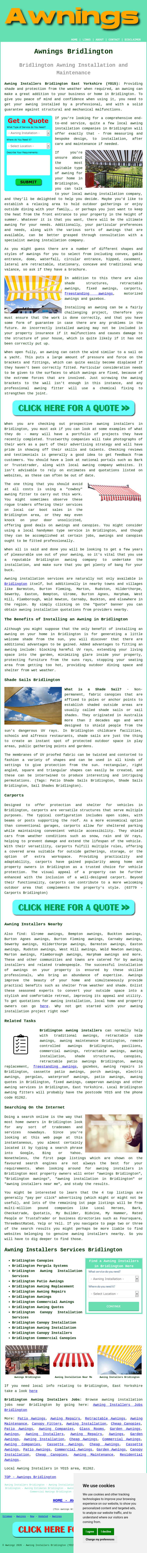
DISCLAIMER (133, 39)
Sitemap (7, 1516)
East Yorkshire (87, 1087)
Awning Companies (56, 1429)
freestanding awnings (89, 294)
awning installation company (112, 194)
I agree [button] (90, 1531)
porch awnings (105, 1072)
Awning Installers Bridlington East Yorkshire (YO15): (62, 84)
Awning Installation (86, 1424)
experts (46, 991)
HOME (74, 39)
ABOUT (100, 39)
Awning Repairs (65, 1419)
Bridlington (15, 584)
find (21, 934)
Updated (43, 1516)
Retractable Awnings (105, 1419)
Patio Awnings (31, 1419)
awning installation (70, 1001)
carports (40, 810)
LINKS (86, 39)
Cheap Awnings (83, 1439)
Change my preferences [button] (100, 1539)
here (44, 1006)
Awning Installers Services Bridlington (63, 1250)
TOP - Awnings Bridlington (30, 1477)
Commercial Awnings (121, 1439)
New (32, 1516)
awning (101, 307)
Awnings (11, 1434)
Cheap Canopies (126, 1424)
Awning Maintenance (93, 1455)
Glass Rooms (92, 1429)
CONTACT (114, 39)
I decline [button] (106, 1531)
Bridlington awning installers (71, 1030)
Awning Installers (45, 1434)
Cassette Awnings (65, 1444)
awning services (20, 1087)
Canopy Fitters (47, 1424)
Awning (10, 579)
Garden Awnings (125, 1429)
